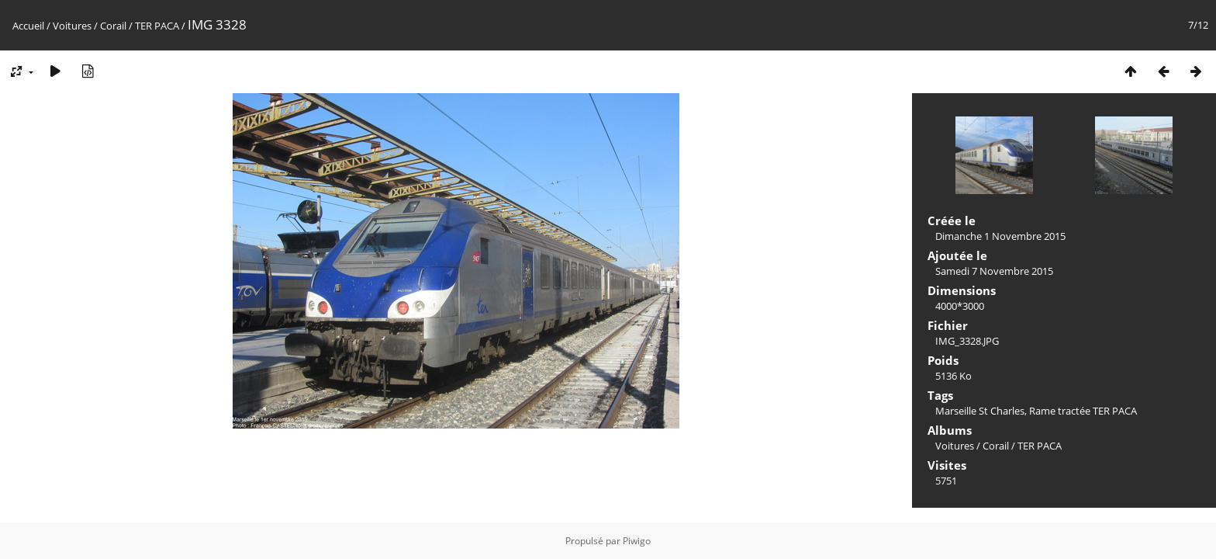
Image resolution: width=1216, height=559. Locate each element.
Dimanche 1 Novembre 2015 (1000, 236)
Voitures (72, 26)
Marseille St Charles (979, 411)
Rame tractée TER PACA (1083, 411)
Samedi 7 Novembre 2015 (994, 271)
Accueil (28, 26)
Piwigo (637, 540)
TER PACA (157, 26)
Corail (113, 26)
